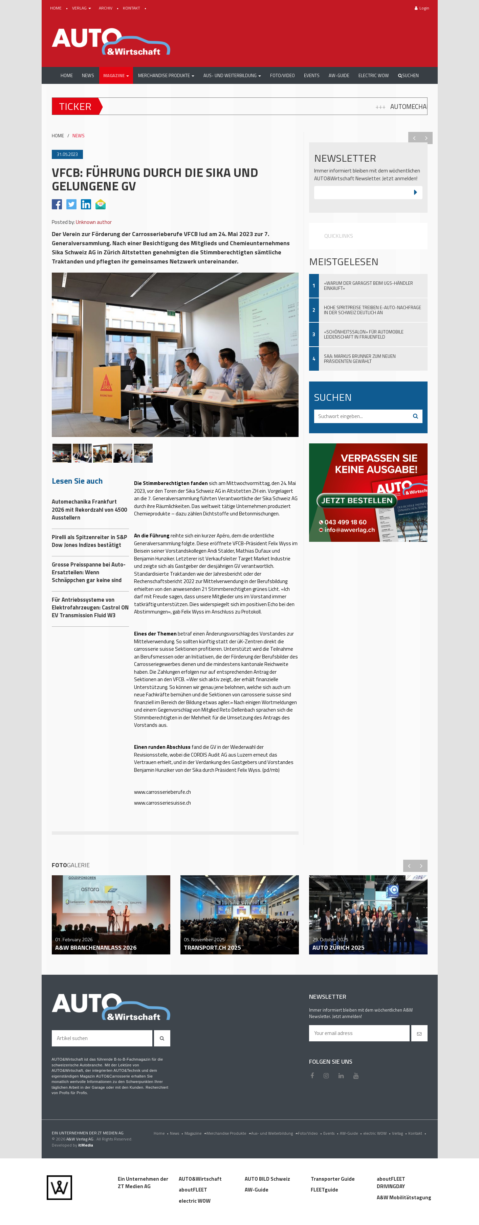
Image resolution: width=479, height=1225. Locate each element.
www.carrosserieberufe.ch (162, 792)
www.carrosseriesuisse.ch (162, 803)
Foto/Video (310, 1133)
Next (426, 138)
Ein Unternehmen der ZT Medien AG (143, 1183)
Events (331, 1133)
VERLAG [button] (82, 8)
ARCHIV (106, 8)
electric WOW (377, 1133)
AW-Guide (351, 1133)
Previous (414, 138)
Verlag (400, 1133)
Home (162, 1133)
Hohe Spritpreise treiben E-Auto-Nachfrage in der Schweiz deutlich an (372, 310)
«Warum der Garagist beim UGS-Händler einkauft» (368, 286)
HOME (56, 8)
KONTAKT (132, 8)
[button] (116, 75)
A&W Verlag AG (80, 1139)
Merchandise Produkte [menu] (228, 1133)
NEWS (78, 136)
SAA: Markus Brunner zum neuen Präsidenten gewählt (360, 359)
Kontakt (418, 1133)
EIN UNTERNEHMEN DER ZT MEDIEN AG (88, 1133)
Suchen (408, 75)
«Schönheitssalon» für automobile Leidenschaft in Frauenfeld (364, 334)
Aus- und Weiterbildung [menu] (274, 1133)
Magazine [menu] (195, 1133)
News (177, 1133)
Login (422, 8)
